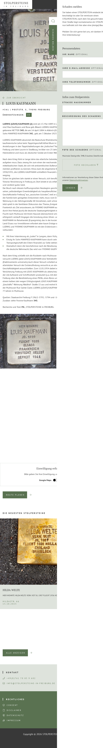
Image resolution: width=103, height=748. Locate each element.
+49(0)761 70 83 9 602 (19, 678)
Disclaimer (14, 710)
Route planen (15, 495)
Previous (89, 455)
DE (29, 115)
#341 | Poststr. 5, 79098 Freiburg (26, 109)
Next (96, 455)
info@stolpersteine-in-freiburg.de (29, 683)
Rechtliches (15, 699)
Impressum (14, 720)
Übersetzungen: (14, 115)
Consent (12, 705)
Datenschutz (15, 715)
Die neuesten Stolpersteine (24, 513)
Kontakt (12, 672)
